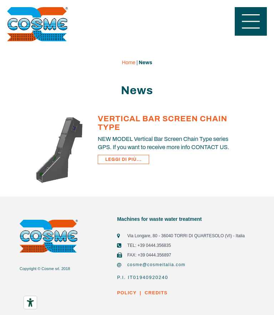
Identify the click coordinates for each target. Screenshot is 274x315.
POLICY (126, 292)
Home (129, 62)
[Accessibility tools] (30, 302)
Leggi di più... (123, 159)
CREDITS (155, 292)
